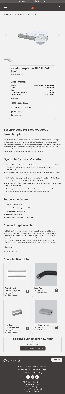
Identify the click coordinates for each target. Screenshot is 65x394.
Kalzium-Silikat (9, 14)
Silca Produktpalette (41, 242)
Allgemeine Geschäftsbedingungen (32, 366)
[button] (8, 59)
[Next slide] (59, 35)
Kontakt (57, 360)
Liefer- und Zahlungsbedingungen (32, 369)
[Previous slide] (6, 35)
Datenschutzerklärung (32, 372)
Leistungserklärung (10, 251)
